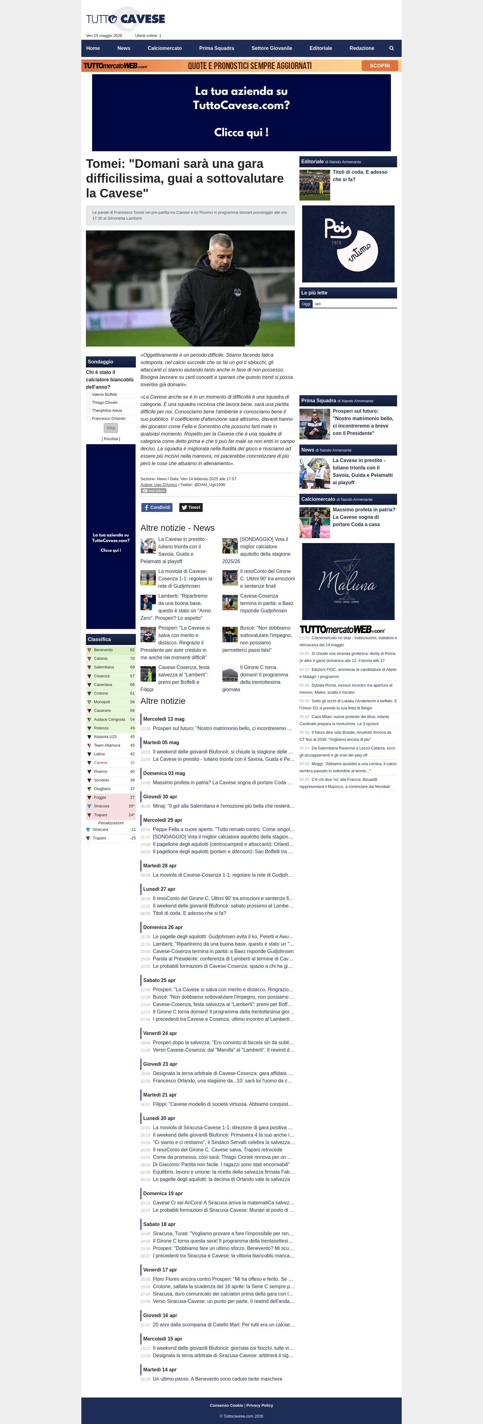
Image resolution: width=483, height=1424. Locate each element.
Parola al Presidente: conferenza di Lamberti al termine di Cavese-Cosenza (235, 958)
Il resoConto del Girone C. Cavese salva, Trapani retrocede (217, 1149)
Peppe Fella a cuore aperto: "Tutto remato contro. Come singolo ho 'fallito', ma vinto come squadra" (261, 829)
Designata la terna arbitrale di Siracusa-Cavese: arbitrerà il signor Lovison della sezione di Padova (260, 1355)
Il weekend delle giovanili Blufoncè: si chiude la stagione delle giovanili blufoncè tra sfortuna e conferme (266, 751)
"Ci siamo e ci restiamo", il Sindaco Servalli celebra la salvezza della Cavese (236, 1142)
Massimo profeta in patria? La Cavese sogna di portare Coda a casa (227, 782)
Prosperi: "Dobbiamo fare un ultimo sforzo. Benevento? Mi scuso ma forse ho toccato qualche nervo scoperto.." (274, 1248)
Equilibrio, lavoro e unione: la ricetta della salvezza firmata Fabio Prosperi (233, 1171)
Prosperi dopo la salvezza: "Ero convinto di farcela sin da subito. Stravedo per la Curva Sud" (253, 1042)
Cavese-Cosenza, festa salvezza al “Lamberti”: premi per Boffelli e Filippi (232, 1004)
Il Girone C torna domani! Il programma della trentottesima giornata (226, 1011)
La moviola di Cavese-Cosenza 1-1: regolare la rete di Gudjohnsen (185, 579)
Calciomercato (318, 499)
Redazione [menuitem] (362, 48)
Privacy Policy (259, 1405)
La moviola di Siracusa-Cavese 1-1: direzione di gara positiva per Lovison (233, 1127)
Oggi (306, 304)
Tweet (191, 507)
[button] (111, 428)
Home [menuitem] (93, 48)
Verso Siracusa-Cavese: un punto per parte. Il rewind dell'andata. (224, 1301)
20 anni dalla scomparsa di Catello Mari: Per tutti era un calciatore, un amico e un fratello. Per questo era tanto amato (281, 1324)
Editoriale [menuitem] (321, 48)
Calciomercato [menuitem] (165, 48)
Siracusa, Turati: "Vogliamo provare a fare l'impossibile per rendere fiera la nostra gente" (249, 1233)
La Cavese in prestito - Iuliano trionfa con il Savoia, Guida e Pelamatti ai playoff (239, 759)
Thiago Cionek (105, 402)
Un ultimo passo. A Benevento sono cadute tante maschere (217, 1378)
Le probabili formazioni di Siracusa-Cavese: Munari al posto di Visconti (230, 1210)
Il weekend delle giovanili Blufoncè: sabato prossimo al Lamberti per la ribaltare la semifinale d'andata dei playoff (275, 905)
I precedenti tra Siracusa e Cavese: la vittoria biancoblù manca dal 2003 (231, 1255)
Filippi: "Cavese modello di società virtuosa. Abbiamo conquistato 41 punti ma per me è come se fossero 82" (271, 1104)
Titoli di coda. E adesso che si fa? (189, 913)
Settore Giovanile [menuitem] (272, 48)
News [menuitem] (123, 48)
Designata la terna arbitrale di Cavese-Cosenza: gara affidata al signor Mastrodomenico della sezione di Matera (274, 1073)
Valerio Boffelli (104, 394)
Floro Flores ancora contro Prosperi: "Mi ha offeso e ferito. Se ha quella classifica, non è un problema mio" (269, 1279)
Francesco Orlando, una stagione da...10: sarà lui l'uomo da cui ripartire (231, 1080)
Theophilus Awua (107, 410)
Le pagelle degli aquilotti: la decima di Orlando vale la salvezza (221, 1179)
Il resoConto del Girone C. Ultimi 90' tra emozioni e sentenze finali (267, 579)
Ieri (318, 304)
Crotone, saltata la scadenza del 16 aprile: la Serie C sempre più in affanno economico (247, 1286)
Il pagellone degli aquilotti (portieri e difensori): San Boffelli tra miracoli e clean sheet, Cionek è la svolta (265, 851)
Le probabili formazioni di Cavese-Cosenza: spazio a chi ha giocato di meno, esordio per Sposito (258, 966)
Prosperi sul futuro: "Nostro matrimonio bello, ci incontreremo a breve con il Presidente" (248, 728)
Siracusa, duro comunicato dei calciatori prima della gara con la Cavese (231, 1293)
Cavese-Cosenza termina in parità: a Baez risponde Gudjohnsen (267, 603)
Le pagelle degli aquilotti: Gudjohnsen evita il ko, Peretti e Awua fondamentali (237, 936)
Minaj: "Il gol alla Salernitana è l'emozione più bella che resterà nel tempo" (234, 806)
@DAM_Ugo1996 (209, 484)
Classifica (99, 639)
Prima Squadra (318, 400)
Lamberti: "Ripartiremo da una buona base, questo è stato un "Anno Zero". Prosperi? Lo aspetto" (258, 944)
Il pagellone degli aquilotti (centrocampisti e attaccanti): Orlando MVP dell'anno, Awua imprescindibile (263, 844)
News (162, 479)
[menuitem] (392, 48)
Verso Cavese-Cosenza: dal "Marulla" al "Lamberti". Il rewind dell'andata (231, 1050)
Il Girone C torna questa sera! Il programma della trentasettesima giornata (233, 1240)
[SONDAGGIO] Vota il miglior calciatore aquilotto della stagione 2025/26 (231, 836)
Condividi (157, 507)
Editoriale (312, 161)
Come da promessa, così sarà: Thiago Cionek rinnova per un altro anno (231, 1157)
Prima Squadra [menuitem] (216, 48)
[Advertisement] (348, 351)
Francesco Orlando (109, 418)
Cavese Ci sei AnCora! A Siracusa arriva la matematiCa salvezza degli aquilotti (239, 1202)
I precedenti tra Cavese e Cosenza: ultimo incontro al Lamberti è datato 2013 (237, 1019)
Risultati (111, 438)
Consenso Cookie (226, 1405)
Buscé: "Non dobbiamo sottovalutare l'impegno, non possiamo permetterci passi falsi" (246, 997)
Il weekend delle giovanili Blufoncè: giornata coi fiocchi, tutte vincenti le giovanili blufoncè (250, 1348)
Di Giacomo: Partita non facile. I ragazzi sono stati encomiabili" (221, 1164)
